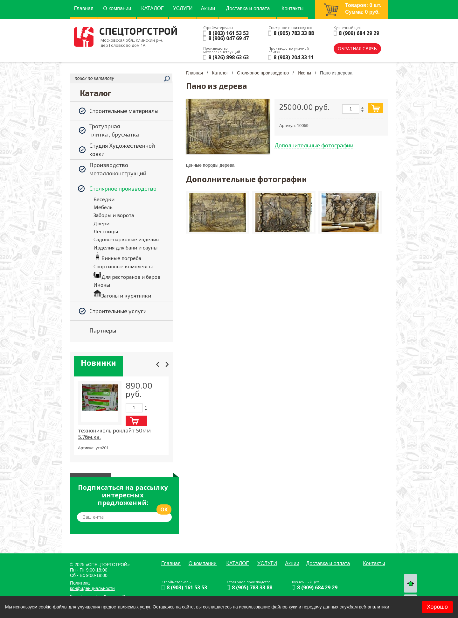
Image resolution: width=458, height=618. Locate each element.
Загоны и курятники (126, 295)
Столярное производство (263, 72)
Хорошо (437, 607)
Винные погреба (121, 258)
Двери (101, 223)
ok (164, 509)
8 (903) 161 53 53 (228, 33)
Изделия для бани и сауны (125, 247)
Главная (194, 72)
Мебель (103, 207)
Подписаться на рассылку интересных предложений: (123, 495)
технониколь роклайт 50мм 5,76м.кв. (114, 433)
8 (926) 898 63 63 (228, 57)
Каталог (220, 72)
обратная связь (357, 49)
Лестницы (106, 231)
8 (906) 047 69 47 (228, 38)
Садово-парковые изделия (126, 239)
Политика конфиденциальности (92, 585)
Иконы (102, 285)
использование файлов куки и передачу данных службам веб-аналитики (314, 606)
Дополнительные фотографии (313, 145)
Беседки (104, 199)
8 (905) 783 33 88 (294, 33)
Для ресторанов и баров (130, 277)
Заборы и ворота (114, 215)
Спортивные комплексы (123, 266)
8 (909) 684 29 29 (359, 33)
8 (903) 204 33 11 (294, 57)
